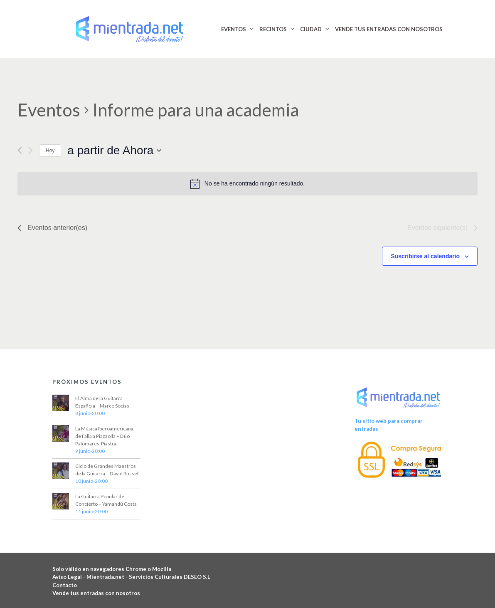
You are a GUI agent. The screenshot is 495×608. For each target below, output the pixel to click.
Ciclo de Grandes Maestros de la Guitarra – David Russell (107, 470)
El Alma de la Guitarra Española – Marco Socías (102, 402)
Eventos (48, 109)
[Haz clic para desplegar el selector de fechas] (114, 150)
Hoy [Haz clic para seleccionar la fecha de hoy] (50, 150)
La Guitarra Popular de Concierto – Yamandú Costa (106, 500)
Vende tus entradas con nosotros (96, 593)
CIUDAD (311, 29)
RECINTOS (273, 29)
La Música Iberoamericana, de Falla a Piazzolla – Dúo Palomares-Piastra (105, 436)
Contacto (64, 585)
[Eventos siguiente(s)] (30, 150)
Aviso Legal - (69, 576)
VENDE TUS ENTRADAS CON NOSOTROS (389, 29)
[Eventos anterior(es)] (19, 150)
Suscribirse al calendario (425, 256)
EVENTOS (233, 29)
